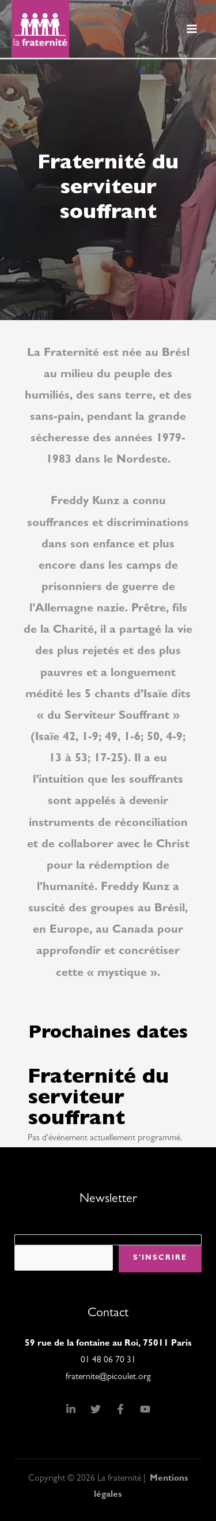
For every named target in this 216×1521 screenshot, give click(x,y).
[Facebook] (120, 1409)
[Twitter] (95, 1409)
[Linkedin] (71, 1409)
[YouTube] (145, 1409)
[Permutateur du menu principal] (192, 28)
